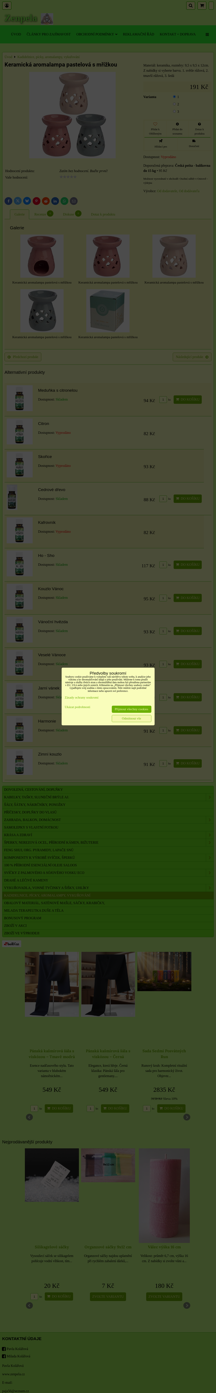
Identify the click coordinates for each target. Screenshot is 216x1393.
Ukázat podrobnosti (77, 707)
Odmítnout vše (131, 718)
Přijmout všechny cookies (131, 709)
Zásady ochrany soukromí (82, 697)
